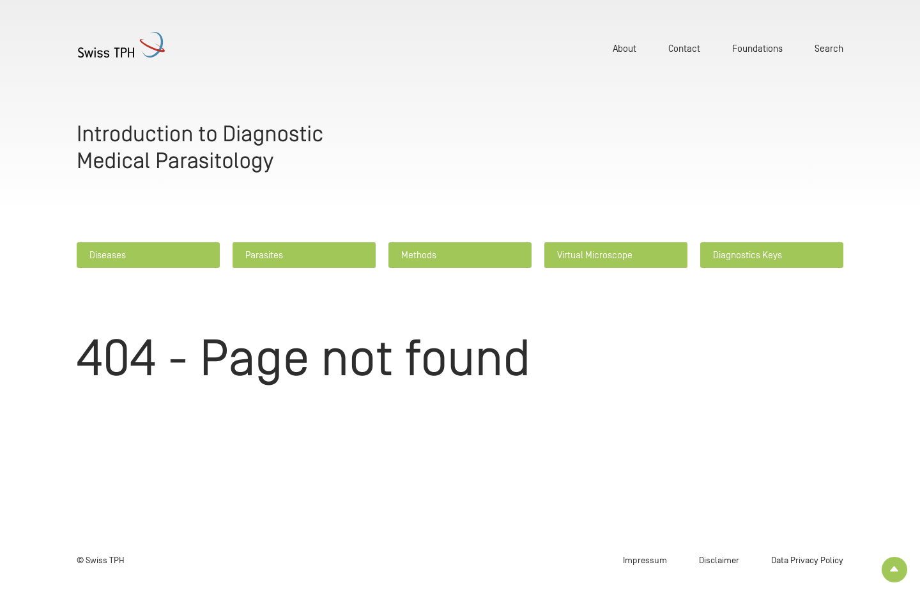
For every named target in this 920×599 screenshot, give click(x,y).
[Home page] (140, 45)
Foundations (757, 48)
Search (829, 48)
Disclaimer (719, 560)
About (624, 48)
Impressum (645, 560)
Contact (684, 48)
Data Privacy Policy (807, 560)
